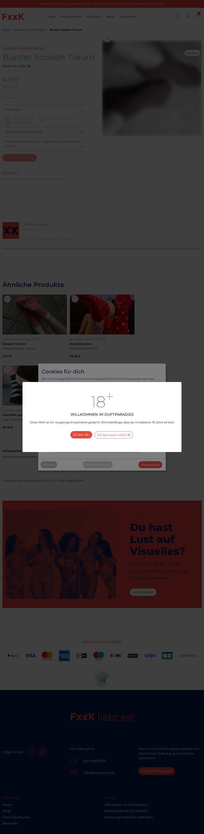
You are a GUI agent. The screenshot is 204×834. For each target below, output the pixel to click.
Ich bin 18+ (81, 435)
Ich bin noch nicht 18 (113, 435)
